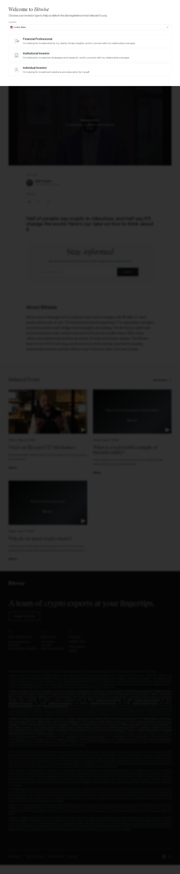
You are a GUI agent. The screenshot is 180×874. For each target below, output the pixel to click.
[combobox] (90, 27)
